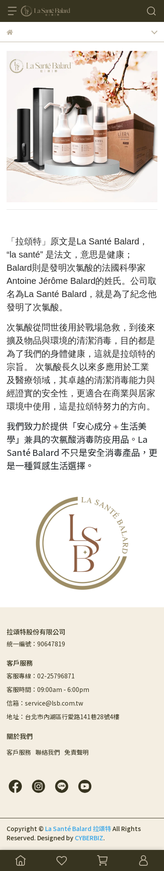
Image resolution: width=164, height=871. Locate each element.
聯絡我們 (47, 752)
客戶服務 (19, 752)
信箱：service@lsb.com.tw (45, 703)
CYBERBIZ (89, 837)
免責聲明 (76, 752)
